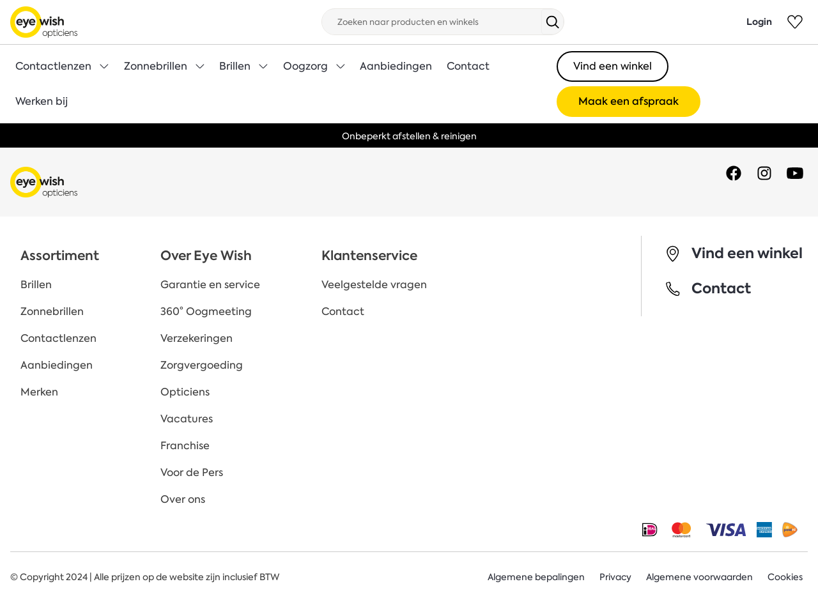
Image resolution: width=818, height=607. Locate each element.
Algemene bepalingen (536, 577)
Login (759, 21)
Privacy (615, 577)
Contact (468, 66)
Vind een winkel (612, 66)
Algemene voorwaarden (699, 577)
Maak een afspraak (628, 101)
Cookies (785, 577)
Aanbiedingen (396, 66)
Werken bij (41, 101)
